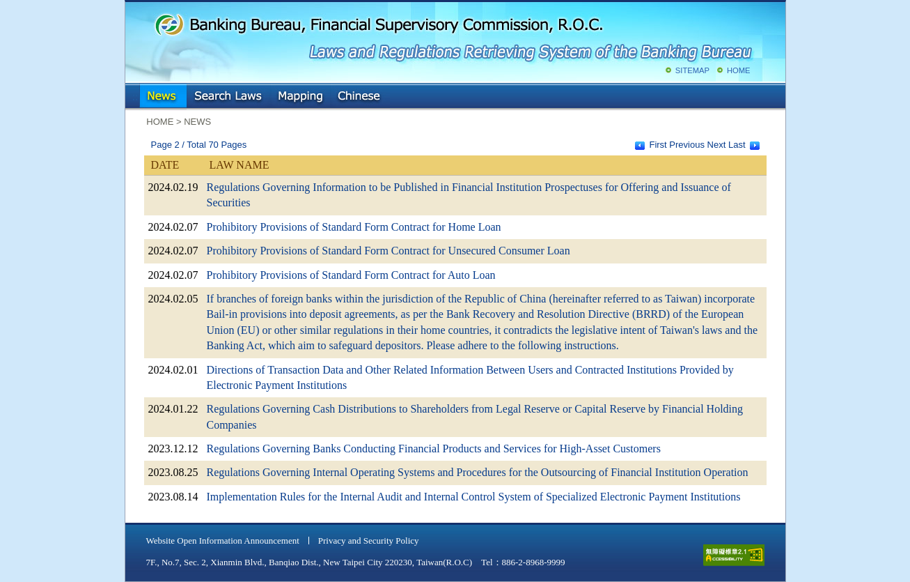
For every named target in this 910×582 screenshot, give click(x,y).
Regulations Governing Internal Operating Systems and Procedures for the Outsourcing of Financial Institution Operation (477, 472)
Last (737, 144)
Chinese (360, 97)
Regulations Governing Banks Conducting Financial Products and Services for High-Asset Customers (434, 448)
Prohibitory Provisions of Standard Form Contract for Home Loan (354, 227)
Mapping (300, 97)
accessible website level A (733, 555)
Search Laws (228, 97)
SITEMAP (692, 70)
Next (716, 144)
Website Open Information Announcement (222, 540)
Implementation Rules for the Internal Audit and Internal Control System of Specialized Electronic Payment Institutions (474, 497)
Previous (687, 144)
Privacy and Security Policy (368, 540)
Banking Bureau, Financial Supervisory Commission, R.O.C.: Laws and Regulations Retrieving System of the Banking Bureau (452, 35)
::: (135, 94)
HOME (739, 70)
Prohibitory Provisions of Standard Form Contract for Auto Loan (351, 275)
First (657, 144)
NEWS (163, 97)
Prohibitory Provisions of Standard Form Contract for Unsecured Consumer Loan (388, 250)
